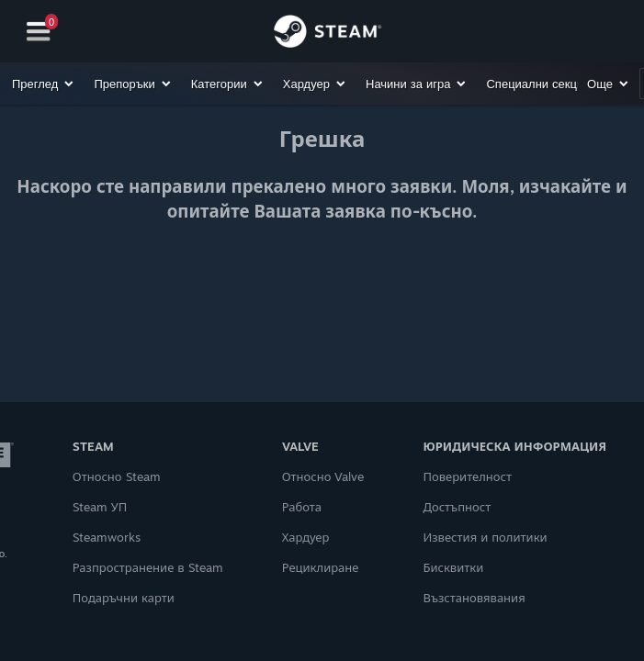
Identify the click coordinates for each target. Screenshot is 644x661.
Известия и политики (485, 537)
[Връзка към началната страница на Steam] (327, 34)
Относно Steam (117, 476)
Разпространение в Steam (148, 567)
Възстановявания (474, 597)
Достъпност (457, 506)
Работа (302, 506)
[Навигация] (38, 31)
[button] (44, 83)
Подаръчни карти (124, 597)
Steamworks (107, 537)
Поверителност (467, 476)
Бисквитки (453, 567)
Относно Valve (323, 476)
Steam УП (100, 506)
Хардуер (306, 537)
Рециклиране (320, 567)
